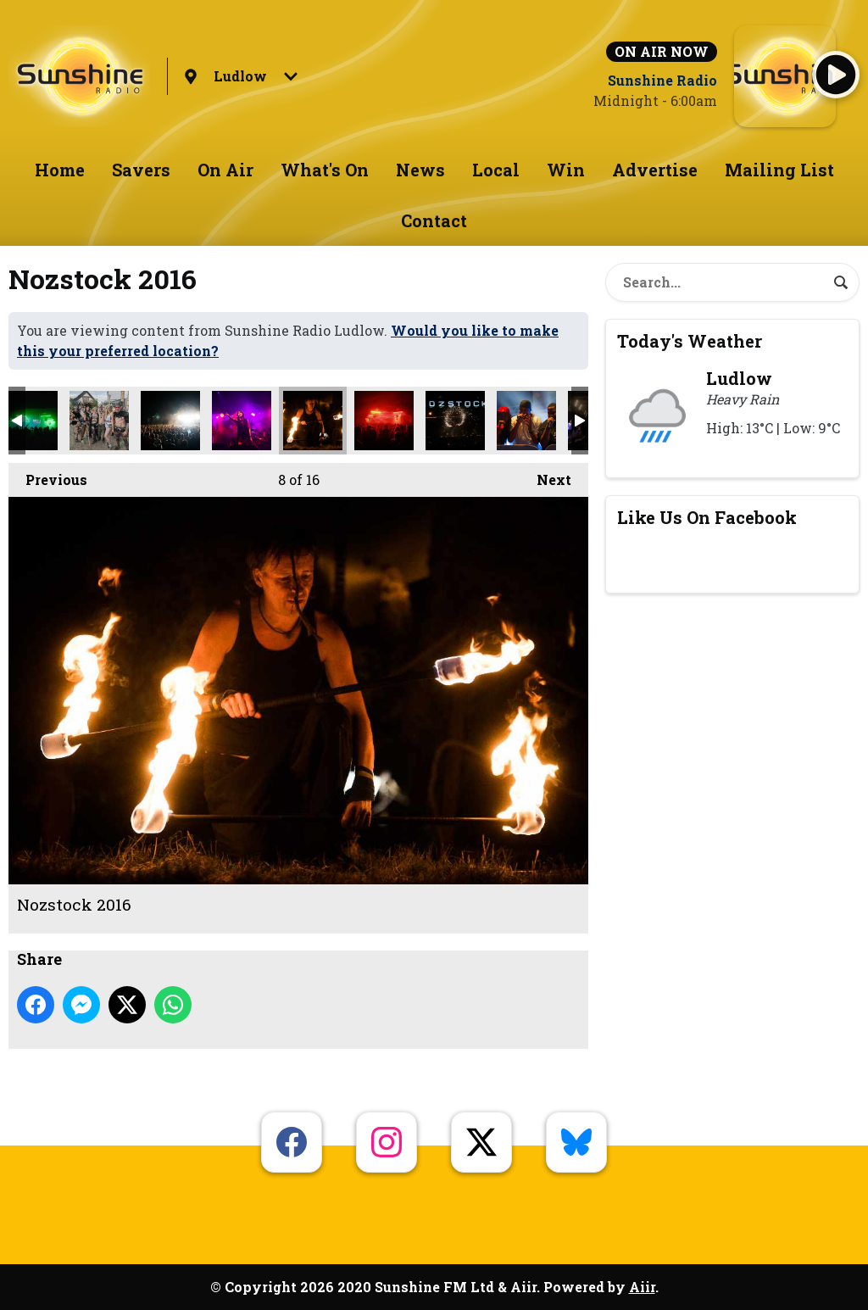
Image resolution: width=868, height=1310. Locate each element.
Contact (434, 220)
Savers (141, 170)
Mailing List (779, 170)
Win (566, 170)
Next (545, 475)
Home (60, 170)
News (420, 170)
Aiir (642, 1287)
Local (496, 170)
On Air (225, 170)
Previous (47, 475)
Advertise (655, 170)
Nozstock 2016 (99, 420)
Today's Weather (689, 341)
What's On (325, 170)
